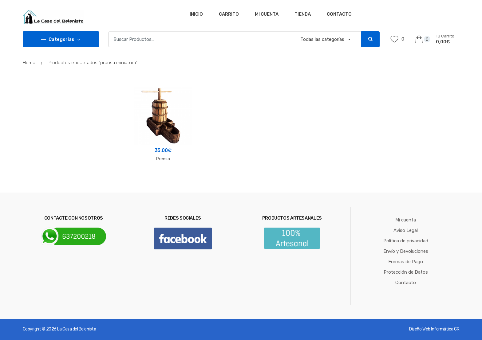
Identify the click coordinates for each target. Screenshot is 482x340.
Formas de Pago (405, 261)
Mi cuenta (267, 14)
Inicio (196, 14)
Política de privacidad (405, 241)
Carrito (229, 14)
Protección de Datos (406, 272)
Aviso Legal (405, 230)
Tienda (302, 14)
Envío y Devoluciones (405, 251)
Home (29, 62)
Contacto (339, 14)
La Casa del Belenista (76, 329)
